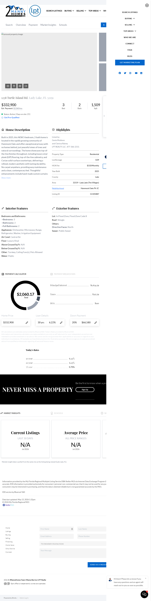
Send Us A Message (99, 565)
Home (8, 528)
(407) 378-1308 (132, 554)
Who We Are (109, 11)
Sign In (142, 2)
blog (140, 11)
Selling (81, 11)
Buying (69, 11)
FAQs (132, 11)
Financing (9, 542)
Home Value (10, 545)
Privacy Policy (122, 598)
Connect (122, 11)
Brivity (14, 598)
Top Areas (95, 11)
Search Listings (54, 11)
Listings (8, 531)
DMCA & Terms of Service (138, 598)
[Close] (146, 578)
